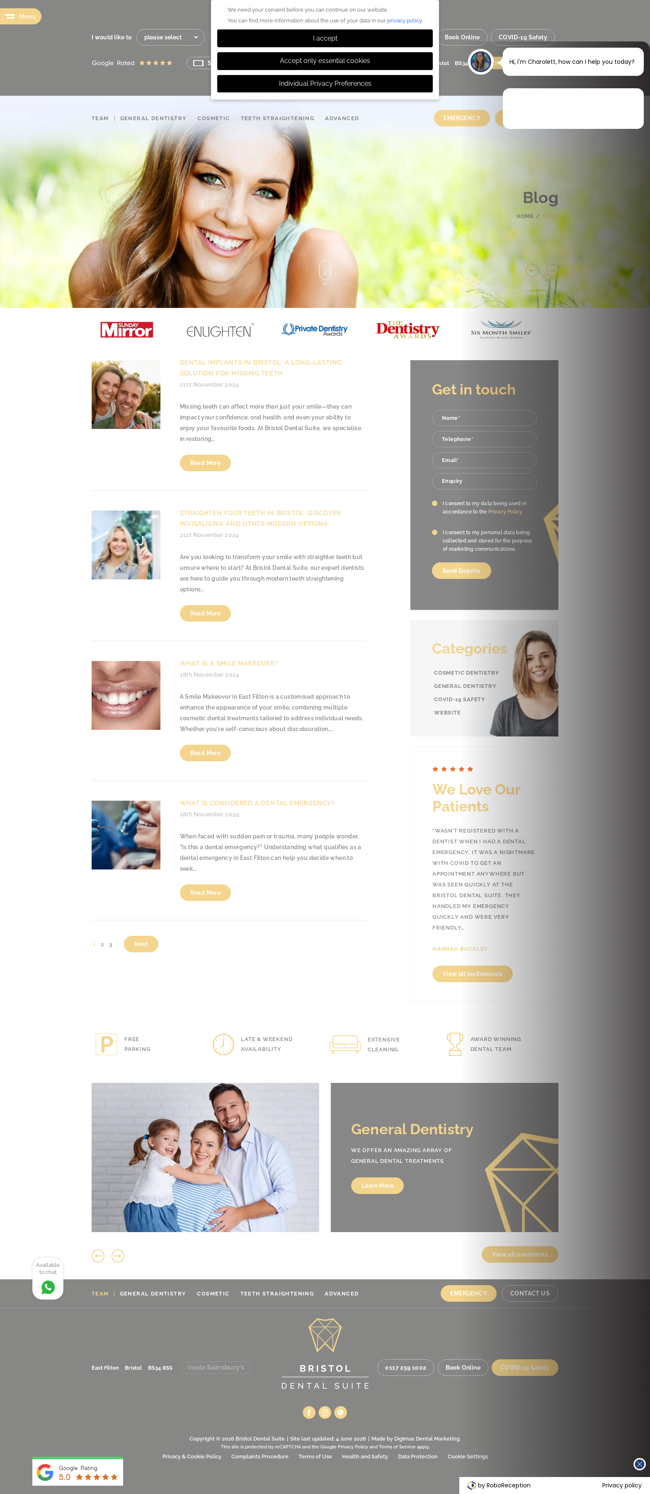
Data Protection (418, 1456)
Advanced (342, 118)
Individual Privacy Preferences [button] (325, 83)
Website (447, 712)
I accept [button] (325, 38)
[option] (181, 329)
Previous (532, 270)
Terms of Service (397, 1447)
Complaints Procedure (260, 1456)
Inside (523, 63)
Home (525, 216)
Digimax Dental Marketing (427, 1439)
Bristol (440, 63)
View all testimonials (519, 974)
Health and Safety (365, 1456)
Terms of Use (315, 1456)
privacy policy (404, 20)
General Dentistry (153, 118)
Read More (205, 463)
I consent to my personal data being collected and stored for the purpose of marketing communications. (487, 541)
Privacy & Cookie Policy (191, 1456)
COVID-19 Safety (523, 37)
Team (100, 118)
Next (552, 270)
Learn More (550, 1185)
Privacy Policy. (506, 512)
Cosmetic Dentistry (466, 673)
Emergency (462, 118)
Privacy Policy (353, 1447)
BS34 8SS (467, 63)
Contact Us (524, 118)
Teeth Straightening (278, 118)
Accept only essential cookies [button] (325, 61)
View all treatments (595, 1254)
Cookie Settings (468, 1456)
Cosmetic (213, 118)
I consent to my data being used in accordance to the (484, 508)
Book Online (462, 37)
